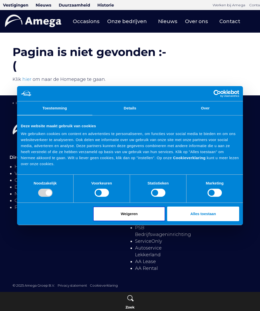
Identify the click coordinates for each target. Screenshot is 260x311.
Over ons (196, 21)
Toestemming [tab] (54, 108)
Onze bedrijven (127, 21)
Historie (105, 5)
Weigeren (129, 214)
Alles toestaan (203, 214)
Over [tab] (205, 108)
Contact (229, 21)
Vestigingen (15, 5)
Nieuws (43, 5)
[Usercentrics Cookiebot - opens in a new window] (217, 93)
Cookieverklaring (189, 158)
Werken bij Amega (229, 5)
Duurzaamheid (74, 5)
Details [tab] (130, 108)
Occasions (86, 21)
